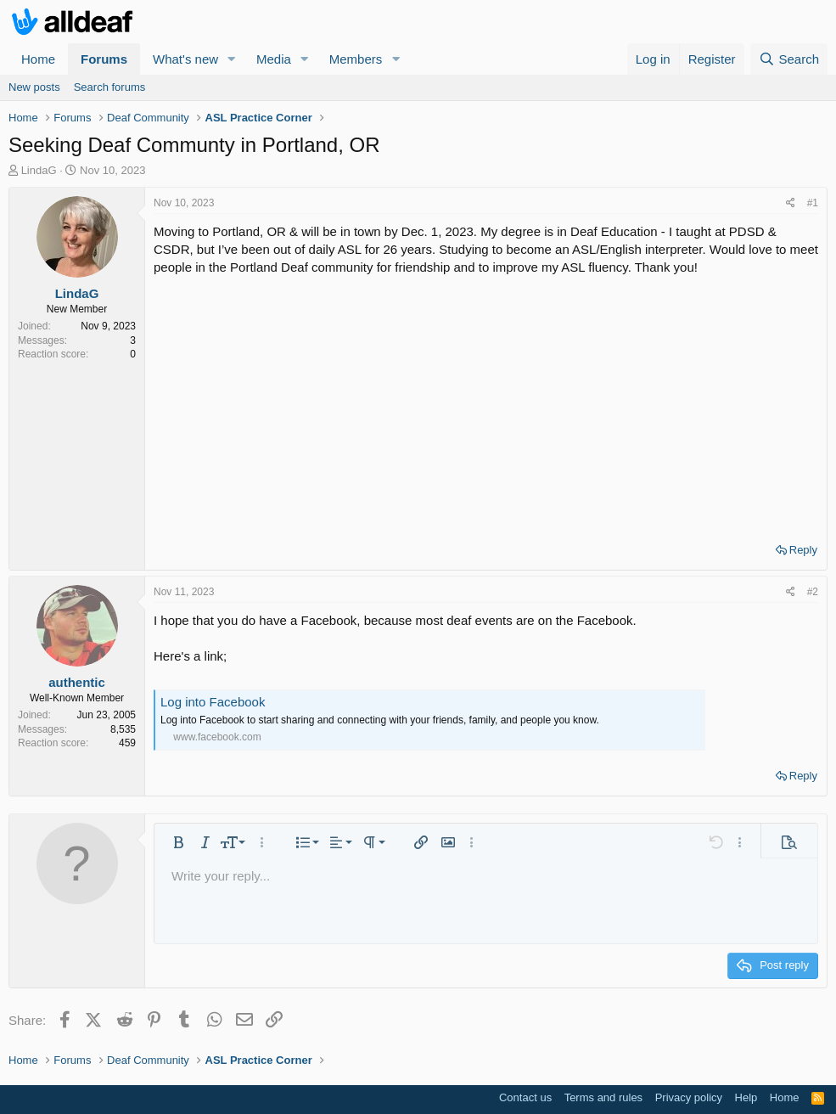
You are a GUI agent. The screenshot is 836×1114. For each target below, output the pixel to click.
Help (746, 1097)
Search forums (110, 87)
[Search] (789, 59)
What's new (185, 59)
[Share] (790, 203)
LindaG (39, 170)
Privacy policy (688, 1097)
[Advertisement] (486, 403)
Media (273, 59)
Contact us (525, 1097)
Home (38, 59)
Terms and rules (603, 1097)
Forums (104, 59)
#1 (812, 203)
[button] (232, 59)
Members (356, 59)
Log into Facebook (212, 702)
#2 (812, 592)
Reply (803, 549)
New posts (34, 87)
